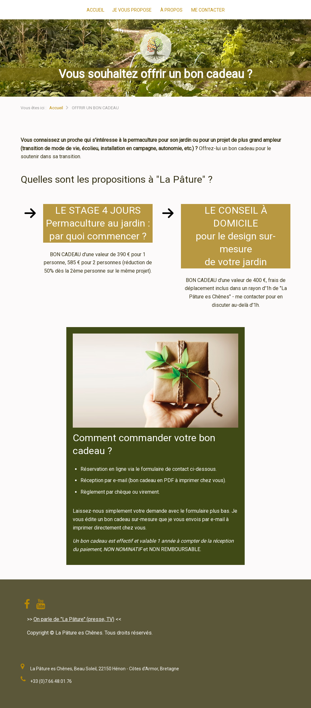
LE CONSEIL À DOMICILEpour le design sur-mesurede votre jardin (236, 236)
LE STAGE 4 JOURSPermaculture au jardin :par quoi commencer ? (98, 223)
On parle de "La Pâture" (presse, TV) (73, 619)
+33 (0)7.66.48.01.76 (51, 681)
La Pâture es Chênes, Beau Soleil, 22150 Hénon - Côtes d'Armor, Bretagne (104, 668)
